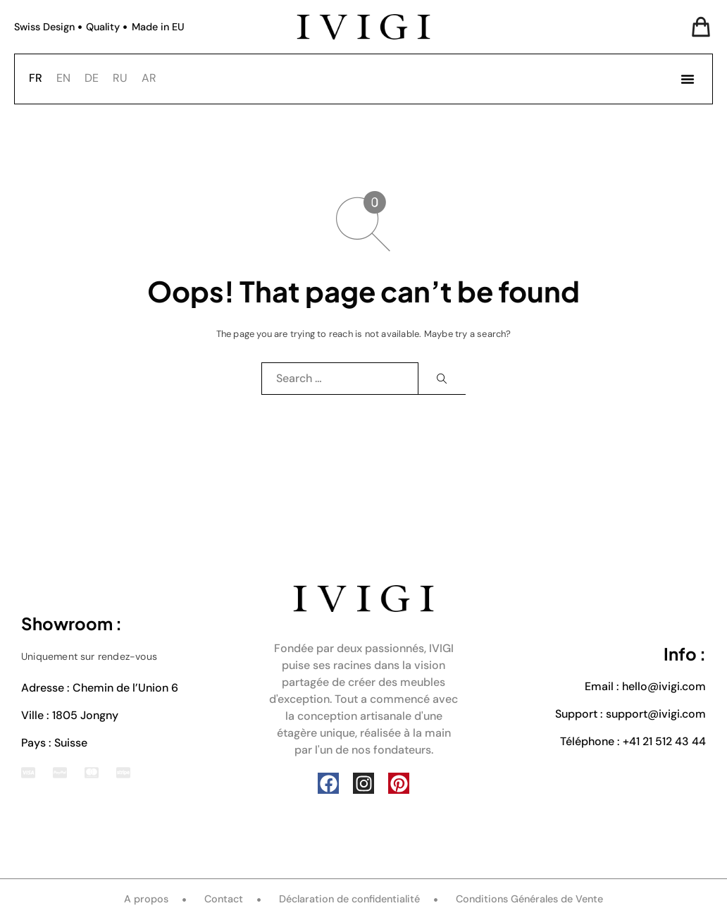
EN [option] (63, 77)
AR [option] (149, 77)
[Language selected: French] (96, 77)
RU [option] (120, 77)
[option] (63, 78)
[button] (687, 79)
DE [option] (92, 77)
